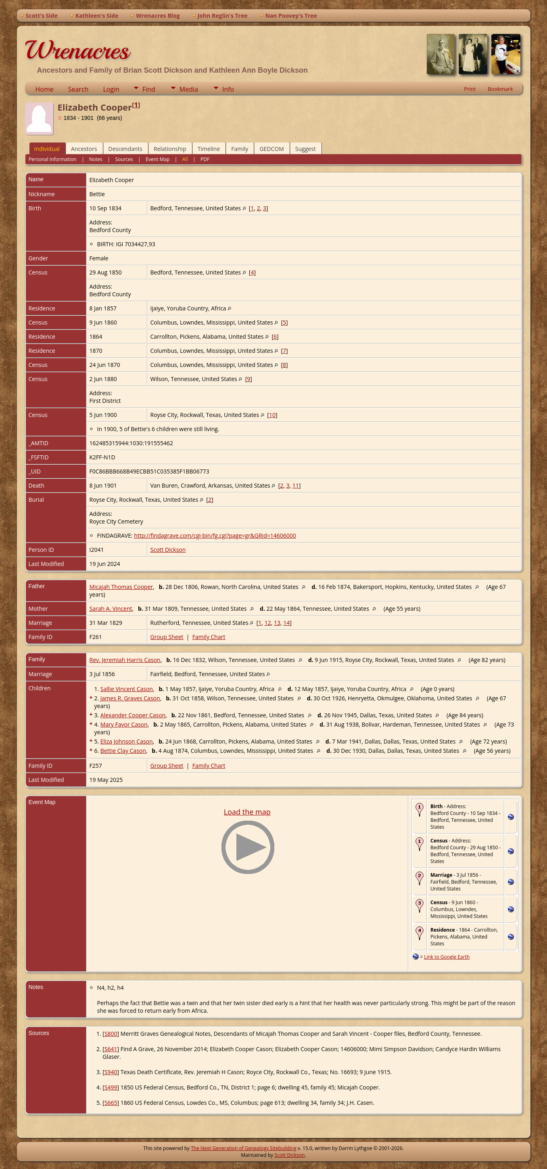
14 (286, 622)
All (185, 159)
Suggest (305, 149)
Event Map (157, 159)
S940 (110, 1072)
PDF (204, 159)
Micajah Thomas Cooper (121, 587)
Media (189, 89)
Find (148, 89)
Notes (95, 159)
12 (268, 622)
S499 (110, 1087)
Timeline (209, 149)
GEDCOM (271, 149)
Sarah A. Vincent (111, 608)
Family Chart (208, 637)
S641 (110, 1049)
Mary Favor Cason (124, 724)
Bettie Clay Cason (123, 750)
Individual (47, 149)
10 (272, 415)
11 (295, 485)
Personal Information (53, 159)
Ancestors (84, 149)
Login (111, 89)
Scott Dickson (168, 549)
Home (44, 89)
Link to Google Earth (447, 956)
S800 (110, 1033)
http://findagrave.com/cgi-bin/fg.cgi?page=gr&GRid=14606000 (215, 535)
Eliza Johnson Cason (126, 741)
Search (78, 89)
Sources (124, 159)
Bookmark (500, 88)
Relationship (170, 149)
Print (470, 88)
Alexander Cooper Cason (132, 715)
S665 (110, 1102)
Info (228, 89)
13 (277, 622)
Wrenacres (77, 50)
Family (239, 149)
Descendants (125, 149)
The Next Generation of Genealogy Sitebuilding (243, 1148)
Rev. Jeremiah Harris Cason (125, 660)
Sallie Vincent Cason (126, 689)
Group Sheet (167, 637)
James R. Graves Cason (130, 698)
